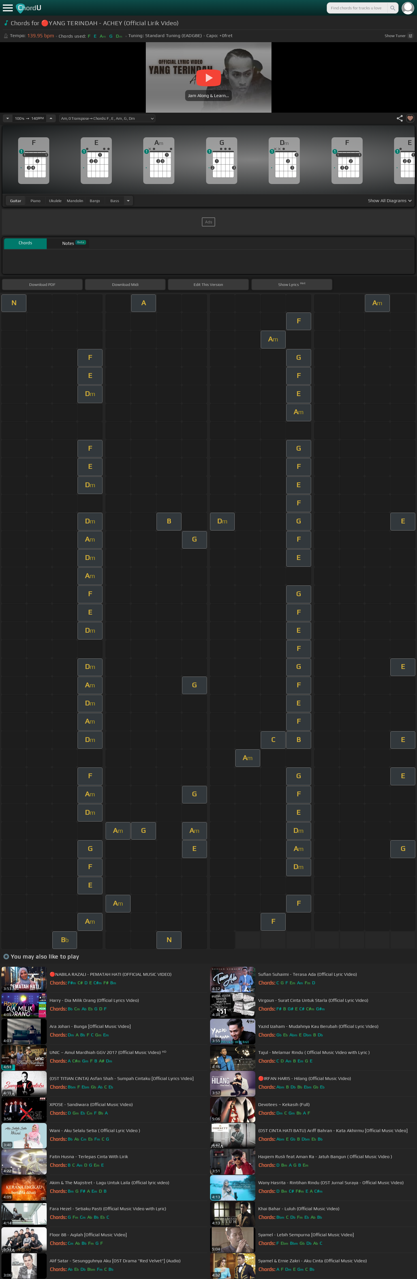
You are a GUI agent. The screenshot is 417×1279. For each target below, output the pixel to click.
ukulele (55, 200)
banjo (95, 200)
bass (114, 200)
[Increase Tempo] (51, 118)
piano (35, 200)
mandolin (75, 200)
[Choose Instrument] (128, 200)
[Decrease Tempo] (7, 118)
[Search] (392, 8)
